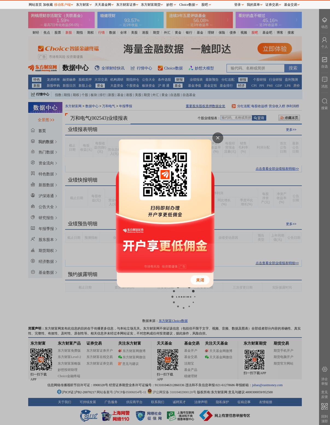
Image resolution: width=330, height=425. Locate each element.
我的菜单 (253, 5)
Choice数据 (187, 5)
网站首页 (35, 5)
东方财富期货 (151, 5)
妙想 (169, 5)
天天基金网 (103, 5)
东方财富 (82, 5)
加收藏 (48, 5)
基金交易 (290, 5)
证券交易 (272, 5)
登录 (237, 5)
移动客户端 (62, 5)
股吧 (204, 5)
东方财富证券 (126, 5)
